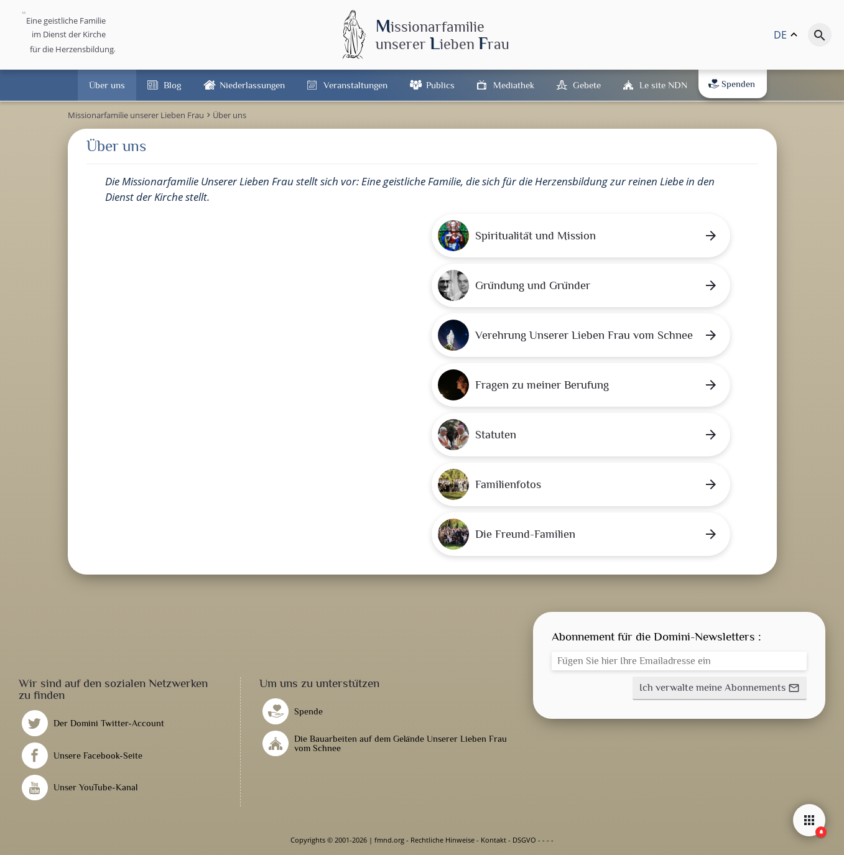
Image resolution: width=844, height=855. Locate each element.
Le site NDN (663, 85)
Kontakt (493, 839)
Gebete (587, 85)
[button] (720, 688)
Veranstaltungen (355, 85)
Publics (440, 85)
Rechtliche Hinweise (442, 839)
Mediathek (513, 85)
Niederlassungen (252, 85)
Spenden (731, 84)
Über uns (107, 85)
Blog (172, 85)
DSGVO (524, 839)
